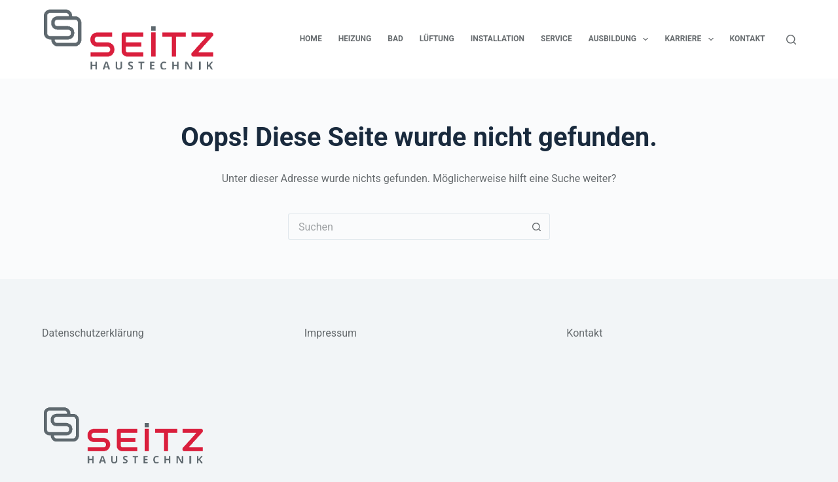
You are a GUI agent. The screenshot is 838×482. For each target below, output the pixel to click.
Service (556, 38)
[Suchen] (791, 40)
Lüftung (437, 38)
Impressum (330, 333)
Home (311, 38)
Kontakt (747, 38)
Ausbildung (621, 39)
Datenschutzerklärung (93, 333)
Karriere (691, 39)
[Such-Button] (537, 226)
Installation (497, 38)
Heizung (355, 38)
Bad (395, 38)
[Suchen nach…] (406, 226)
